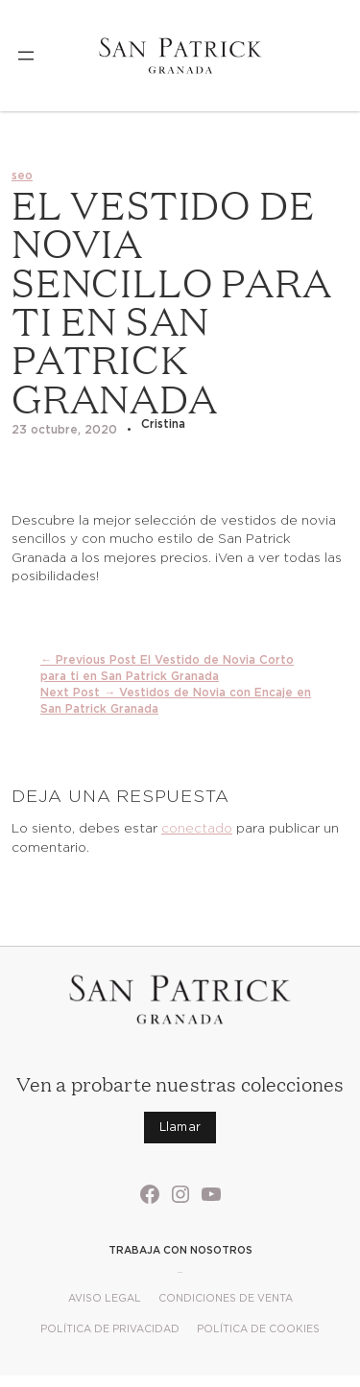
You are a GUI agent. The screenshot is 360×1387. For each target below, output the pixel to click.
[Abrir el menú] (25, 55)
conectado (196, 827)
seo (22, 175)
